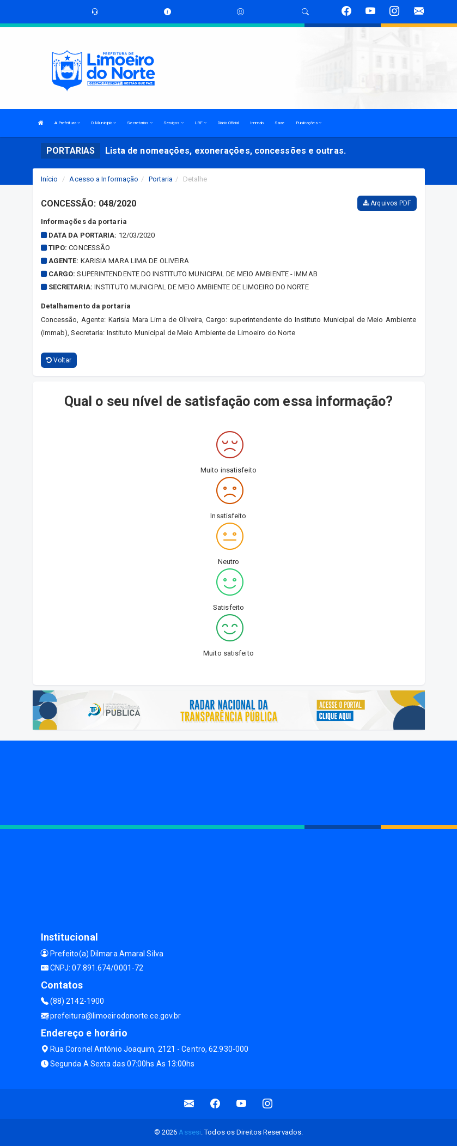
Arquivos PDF (387, 203)
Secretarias (139, 122)
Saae (279, 122)
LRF (200, 122)
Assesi (190, 1132)
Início (49, 179)
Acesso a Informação (103, 179)
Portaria (161, 179)
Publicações (308, 122)
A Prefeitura (67, 122)
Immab (257, 122)
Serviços (173, 122)
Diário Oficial (228, 122)
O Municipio (103, 122)
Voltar (59, 360)
